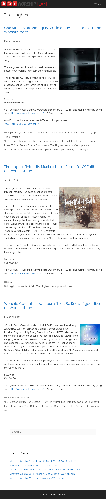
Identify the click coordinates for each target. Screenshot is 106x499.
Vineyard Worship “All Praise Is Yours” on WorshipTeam (38, 478)
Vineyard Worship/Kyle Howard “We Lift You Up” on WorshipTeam (45, 461)
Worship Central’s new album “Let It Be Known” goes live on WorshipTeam (52, 305)
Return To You (27, 145)
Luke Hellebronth (69, 141)
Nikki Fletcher (46, 406)
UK (78, 406)
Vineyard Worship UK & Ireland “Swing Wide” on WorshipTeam (43, 473)
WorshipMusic (11, 149)
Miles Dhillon (31, 406)
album (22, 402)
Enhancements (15, 397)
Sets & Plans (62, 132)
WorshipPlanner (28, 149)
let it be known (92, 402)
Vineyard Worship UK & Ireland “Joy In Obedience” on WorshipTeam (45, 469)
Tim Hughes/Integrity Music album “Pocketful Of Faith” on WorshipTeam (50, 168)
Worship (15, 136)
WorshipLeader (82, 145)
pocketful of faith (26, 286)
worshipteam (67, 286)
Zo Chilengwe (81, 149)
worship (68, 145)
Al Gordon (12, 402)
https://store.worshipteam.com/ (21, 124)
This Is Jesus (42, 145)
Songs (74, 132)
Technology (84, 132)
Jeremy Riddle (51, 141)
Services (50, 132)
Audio (23, 132)
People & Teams (36, 132)
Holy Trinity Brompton (54, 402)
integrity (11, 286)
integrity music (34, 141)
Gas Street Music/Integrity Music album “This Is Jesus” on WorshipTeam (52, 29)
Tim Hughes (56, 145)
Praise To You (11, 145)
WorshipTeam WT (63, 149)
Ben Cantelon (34, 402)
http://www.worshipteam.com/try (28, 113)
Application (13, 132)
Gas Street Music (16, 141)
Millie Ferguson (87, 141)
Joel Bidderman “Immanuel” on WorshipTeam (33, 465)
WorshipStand (45, 149)
